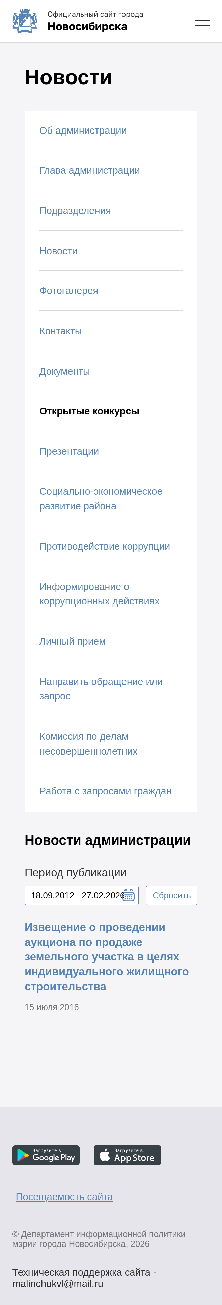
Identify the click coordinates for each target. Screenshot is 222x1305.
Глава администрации (89, 170)
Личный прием (72, 641)
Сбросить (171, 895)
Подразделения (75, 210)
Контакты (60, 331)
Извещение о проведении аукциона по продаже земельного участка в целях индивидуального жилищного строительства (107, 957)
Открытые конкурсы (89, 411)
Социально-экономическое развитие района (101, 499)
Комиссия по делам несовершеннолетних (88, 744)
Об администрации (83, 130)
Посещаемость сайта (64, 1196)
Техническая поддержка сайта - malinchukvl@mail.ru (84, 1273)
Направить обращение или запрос (101, 689)
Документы (64, 371)
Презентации (69, 451)
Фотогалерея (69, 290)
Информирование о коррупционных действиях (99, 594)
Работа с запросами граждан (105, 791)
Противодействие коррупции (104, 546)
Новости (58, 250)
